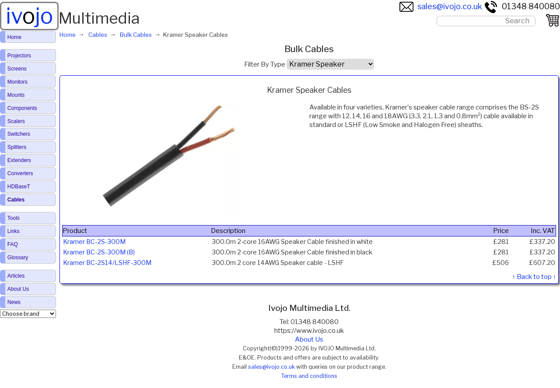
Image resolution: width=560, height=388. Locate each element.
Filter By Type (264, 64)
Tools (13, 218)
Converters (20, 173)
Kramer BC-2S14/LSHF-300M (107, 263)
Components (22, 108)
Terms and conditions (309, 376)
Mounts (15, 95)
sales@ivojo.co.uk (440, 6)
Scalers (16, 121)
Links (13, 231)
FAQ (12, 244)
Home (14, 37)
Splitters (16, 147)
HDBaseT (18, 186)
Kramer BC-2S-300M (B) (99, 252)
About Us (309, 339)
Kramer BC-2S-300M (94, 242)
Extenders (19, 160)
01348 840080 (522, 6)
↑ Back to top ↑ (534, 277)
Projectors (19, 56)
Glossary (17, 257)
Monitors (17, 82)
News (14, 302)
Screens (17, 69)
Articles (15, 276)
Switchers (18, 134)
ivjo (29, 16)
